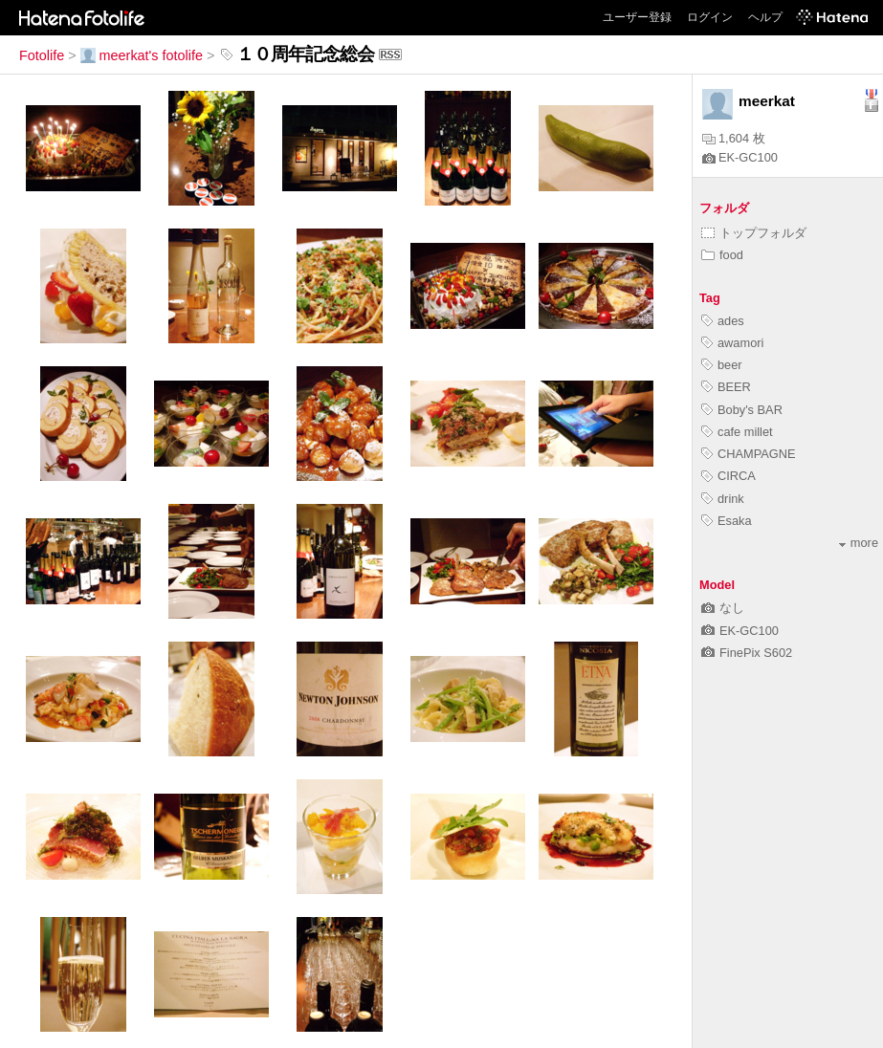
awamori (732, 343)
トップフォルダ (753, 233)
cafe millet (737, 432)
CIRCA (728, 476)
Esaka (726, 520)
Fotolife (41, 55)
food (722, 255)
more (858, 542)
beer (721, 365)
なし (722, 607)
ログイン (710, 17)
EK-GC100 (740, 157)
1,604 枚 (733, 138)
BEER (726, 387)
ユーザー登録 (637, 17)
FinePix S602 (746, 652)
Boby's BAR (742, 410)
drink (722, 498)
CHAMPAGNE (748, 454)
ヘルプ (765, 17)
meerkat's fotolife (141, 55)
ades (722, 321)
